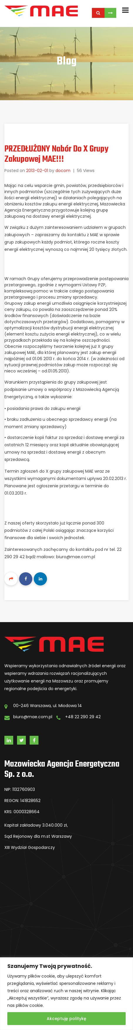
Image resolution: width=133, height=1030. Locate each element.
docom (62, 170)
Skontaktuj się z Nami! (110, 13)
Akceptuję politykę (66, 1019)
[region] (66, 993)
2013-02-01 (37, 170)
